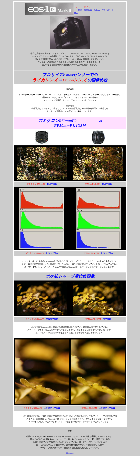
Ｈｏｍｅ (70, 453)
